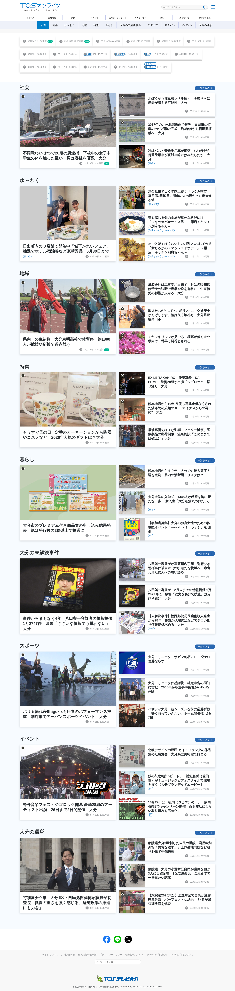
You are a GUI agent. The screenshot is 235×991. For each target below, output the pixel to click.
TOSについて (183, 18)
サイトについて (50, 954)
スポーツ (153, 25)
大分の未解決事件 (130, 25)
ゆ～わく (69, 25)
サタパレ (170, 25)
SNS (162, 18)
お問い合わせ (68, 954)
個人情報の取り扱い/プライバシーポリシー (100, 954)
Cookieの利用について (181, 954)
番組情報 (52, 18)
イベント (95, 18)
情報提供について (134, 954)
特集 (96, 25)
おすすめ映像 (205, 18)
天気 (73, 18)
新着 (43, 25)
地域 (84, 25)
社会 (55, 25)
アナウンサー (140, 18)
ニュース (30, 18)
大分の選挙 (205, 25)
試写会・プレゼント (117, 18)
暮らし (109, 25)
